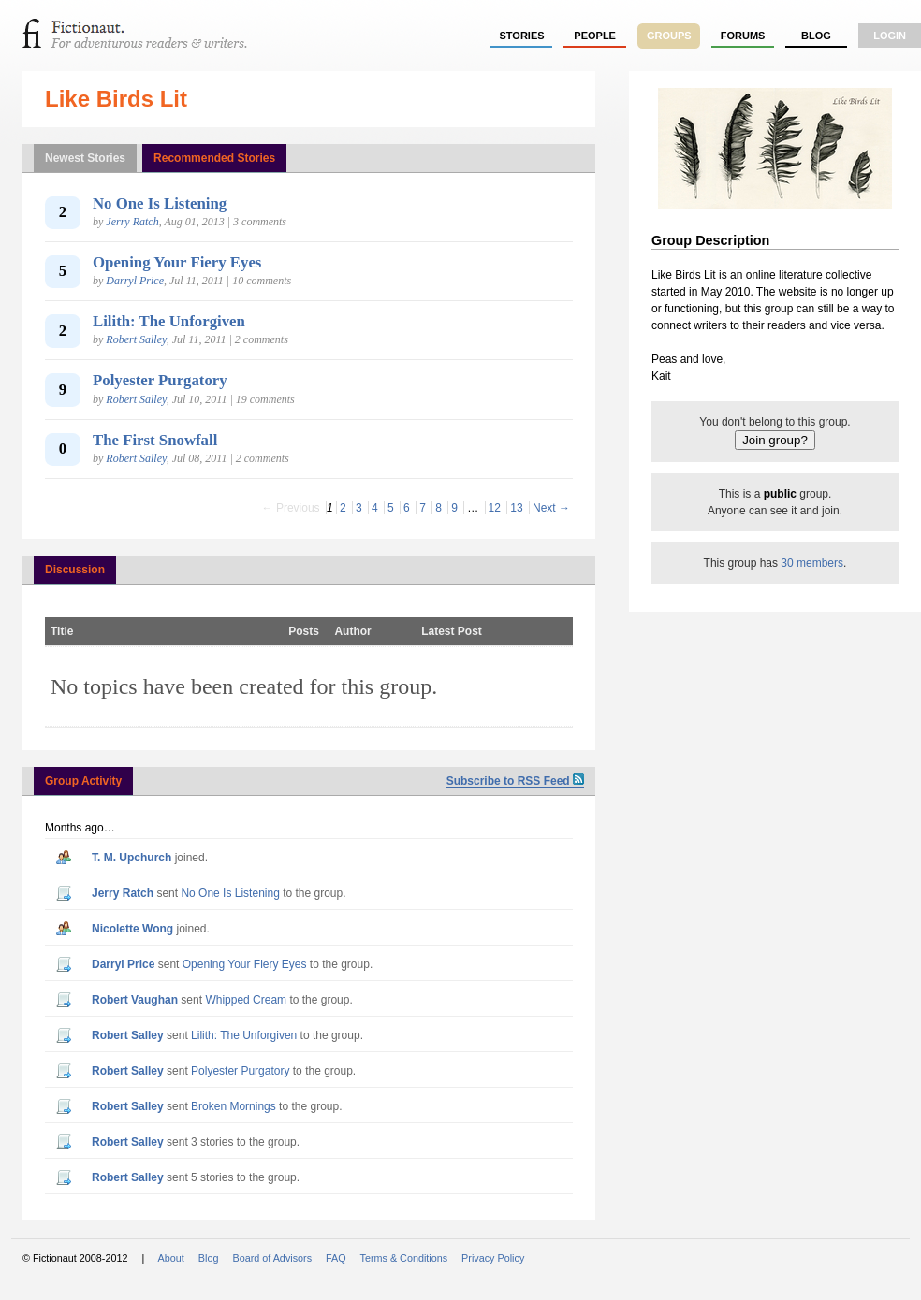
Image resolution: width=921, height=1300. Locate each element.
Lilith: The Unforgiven (169, 321)
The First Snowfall (155, 440)
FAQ (336, 1258)
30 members (812, 563)
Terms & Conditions (404, 1258)
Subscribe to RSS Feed (515, 780)
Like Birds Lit (116, 98)
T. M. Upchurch (131, 857)
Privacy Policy (492, 1258)
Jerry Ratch (132, 221)
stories (522, 35)
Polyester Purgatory (160, 380)
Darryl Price (135, 280)
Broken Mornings (233, 1106)
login (889, 35)
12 (495, 507)
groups (669, 35)
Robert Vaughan (135, 999)
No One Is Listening (160, 203)
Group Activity (83, 780)
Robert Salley (136, 339)
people (595, 35)
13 (516, 507)
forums (743, 35)
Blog (816, 35)
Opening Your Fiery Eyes (177, 262)
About (171, 1258)
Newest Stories (85, 158)
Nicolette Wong (132, 928)
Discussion (75, 569)
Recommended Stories (214, 158)
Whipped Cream (245, 999)
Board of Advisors (272, 1258)
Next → (551, 507)
